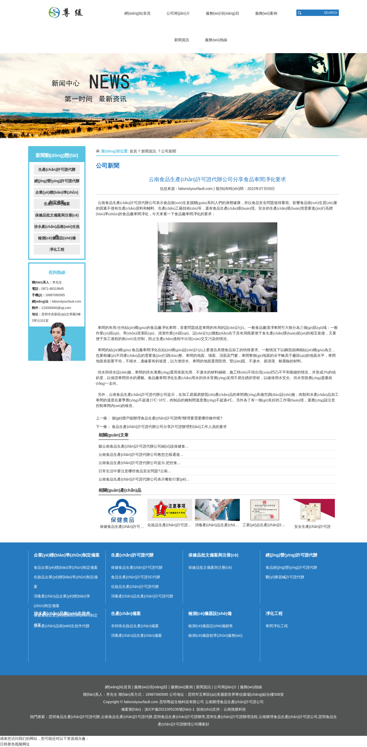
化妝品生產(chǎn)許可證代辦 (135, 586)
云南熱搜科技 (235, 709)
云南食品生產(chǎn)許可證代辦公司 (127, 203)
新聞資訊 (181, 40)
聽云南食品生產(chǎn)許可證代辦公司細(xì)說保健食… (144, 446)
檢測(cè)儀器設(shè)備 (57, 238)
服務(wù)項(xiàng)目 (222, 13)
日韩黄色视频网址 (15, 744)
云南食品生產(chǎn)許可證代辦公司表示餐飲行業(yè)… (144, 479)
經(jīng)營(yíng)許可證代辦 (56, 181)
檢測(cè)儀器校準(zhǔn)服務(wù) (215, 635)
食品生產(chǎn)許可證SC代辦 (135, 577)
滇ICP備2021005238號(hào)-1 (169, 709)
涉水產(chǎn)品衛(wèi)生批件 (57, 228)
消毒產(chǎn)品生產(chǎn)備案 (136, 635)
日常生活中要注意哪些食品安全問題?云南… (135, 471)
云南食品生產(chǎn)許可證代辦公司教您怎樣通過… (141, 454)
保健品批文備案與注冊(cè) (57, 215)
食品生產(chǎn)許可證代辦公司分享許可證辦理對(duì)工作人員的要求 (169, 427)
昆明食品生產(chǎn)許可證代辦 (74, 717)
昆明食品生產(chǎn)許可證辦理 (179, 717)
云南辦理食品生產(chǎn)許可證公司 (234, 702)
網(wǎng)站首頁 (137, 13)
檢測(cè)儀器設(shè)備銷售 (210, 626)
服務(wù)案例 (266, 13)
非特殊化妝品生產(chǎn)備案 (135, 626)
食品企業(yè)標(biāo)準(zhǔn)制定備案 (66, 567)
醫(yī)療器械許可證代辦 (285, 577)
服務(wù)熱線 (216, 40)
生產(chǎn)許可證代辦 (56, 169)
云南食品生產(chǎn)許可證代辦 (126, 717)
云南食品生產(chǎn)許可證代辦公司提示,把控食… (140, 463)
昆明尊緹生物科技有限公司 (181, 702)
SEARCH (330, 13)
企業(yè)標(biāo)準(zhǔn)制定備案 (56, 193)
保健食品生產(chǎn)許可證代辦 (137, 567)
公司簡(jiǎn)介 (178, 13)
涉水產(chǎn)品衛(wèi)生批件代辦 (61, 626)
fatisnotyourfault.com (66, 301)
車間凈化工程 (277, 626)
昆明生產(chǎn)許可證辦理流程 (232, 717)
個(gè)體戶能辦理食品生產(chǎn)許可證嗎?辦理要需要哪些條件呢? (166, 418)
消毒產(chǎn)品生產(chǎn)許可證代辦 (142, 596)
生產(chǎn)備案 (57, 204)
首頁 (133, 151)
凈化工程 (56, 249)
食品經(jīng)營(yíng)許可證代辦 (291, 567)
